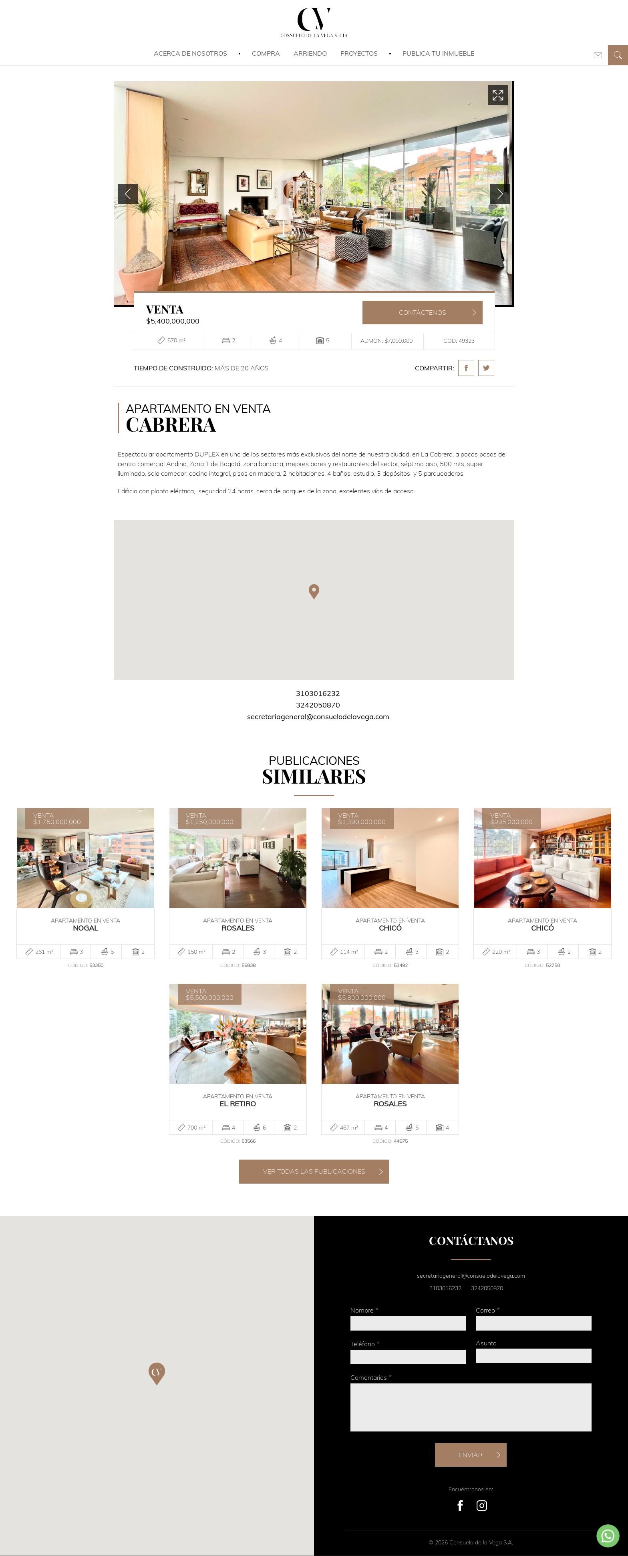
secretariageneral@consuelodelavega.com (318, 716)
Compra (266, 53)
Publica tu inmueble (438, 53)
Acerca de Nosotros (190, 53)
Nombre (364, 1310)
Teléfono (365, 1343)
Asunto (486, 1343)
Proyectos (359, 53)
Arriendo (310, 53)
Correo (488, 1310)
